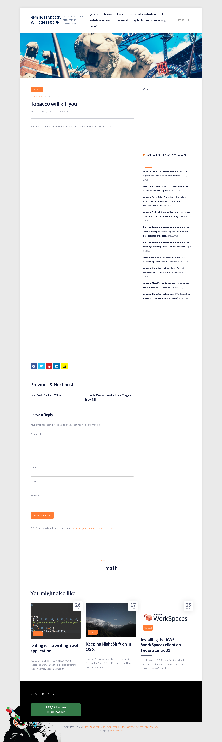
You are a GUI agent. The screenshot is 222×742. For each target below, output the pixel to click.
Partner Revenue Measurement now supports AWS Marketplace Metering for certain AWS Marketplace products (166, 231)
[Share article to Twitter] (41, 366)
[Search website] (188, 20)
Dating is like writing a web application (55, 648)
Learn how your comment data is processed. (93, 528)
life (163, 14)
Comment (37, 434)
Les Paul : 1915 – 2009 (46, 395)
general (94, 14)
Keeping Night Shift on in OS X (108, 646)
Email (34, 481)
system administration (142, 14)
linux (120, 14)
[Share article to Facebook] (34, 366)
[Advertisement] (167, 118)
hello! (93, 26)
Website (35, 495)
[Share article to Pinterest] (49, 366)
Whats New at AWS (166, 155)
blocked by (55, 709)
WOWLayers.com (116, 730)
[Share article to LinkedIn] (56, 366)
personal (122, 20)
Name (35, 467)
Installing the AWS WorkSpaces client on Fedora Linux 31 (161, 645)
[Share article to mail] (64, 366)
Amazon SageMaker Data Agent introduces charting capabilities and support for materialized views (165, 201)
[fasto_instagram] (184, 20)
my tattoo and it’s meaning (149, 20)
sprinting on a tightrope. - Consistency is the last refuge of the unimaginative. (120, 726)
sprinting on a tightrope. (46, 20)
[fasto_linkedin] (180, 20)
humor (108, 14)
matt (33, 111)
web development (101, 20)
